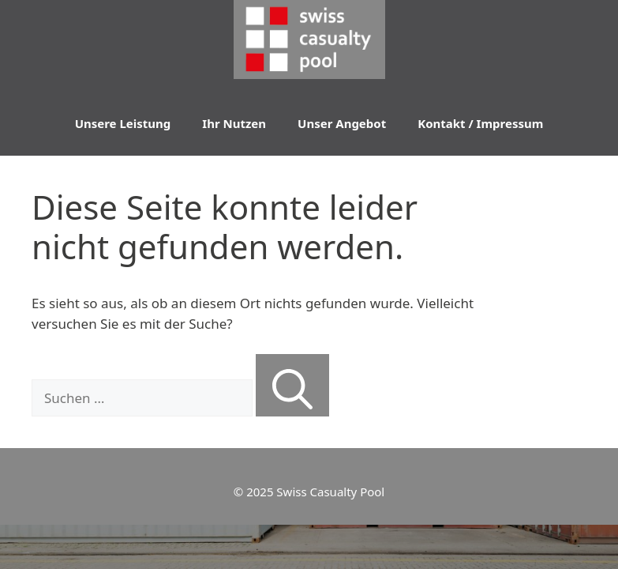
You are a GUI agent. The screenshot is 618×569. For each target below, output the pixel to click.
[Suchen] (292, 385)
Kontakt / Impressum (480, 123)
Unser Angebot (342, 123)
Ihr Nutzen (234, 123)
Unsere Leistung (123, 123)
